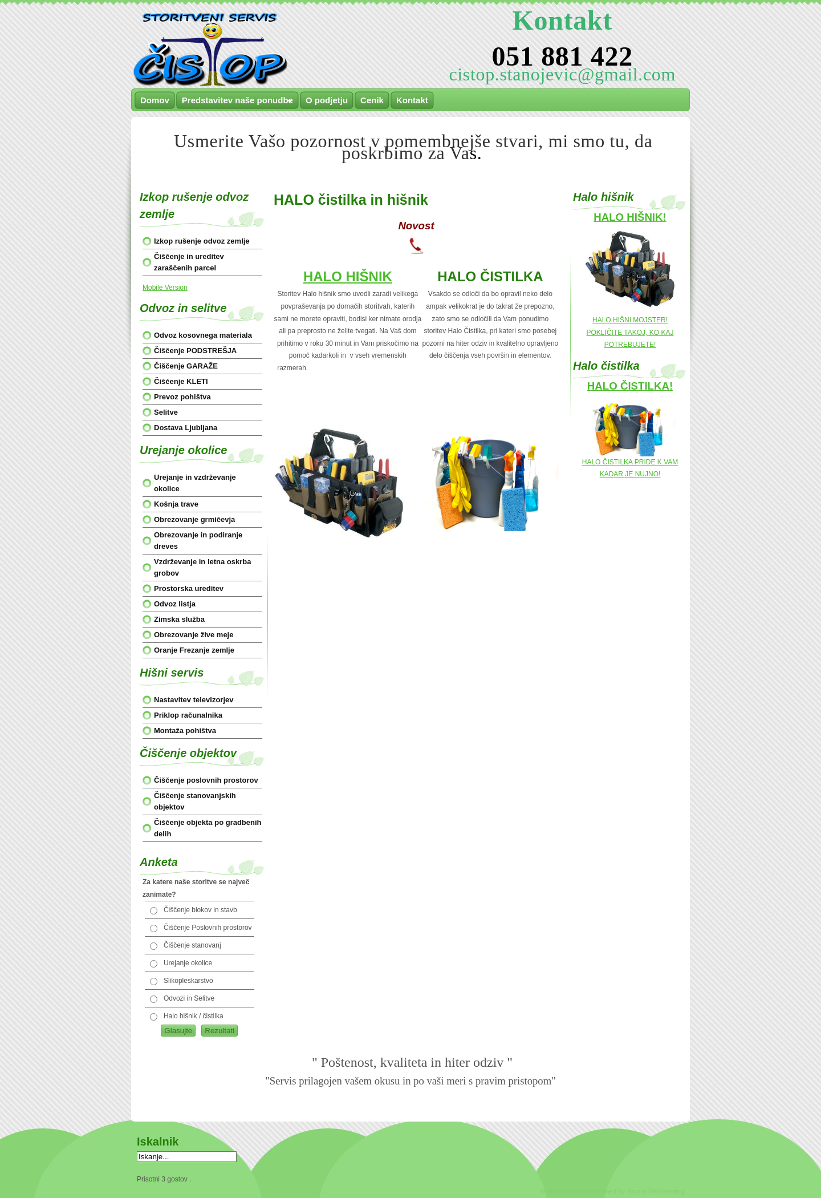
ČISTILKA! (646, 386)
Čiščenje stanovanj (192, 945)
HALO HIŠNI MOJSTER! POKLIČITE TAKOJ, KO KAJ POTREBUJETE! (630, 332)
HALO (603, 386)
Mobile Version (165, 288)
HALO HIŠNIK (347, 276)
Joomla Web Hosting (655, 1191)
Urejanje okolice (188, 963)
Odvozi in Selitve (189, 998)
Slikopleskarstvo (188, 981)
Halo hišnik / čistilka (193, 1016)
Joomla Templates (564, 1191)
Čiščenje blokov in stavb (200, 910)
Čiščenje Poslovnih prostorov (208, 928)
